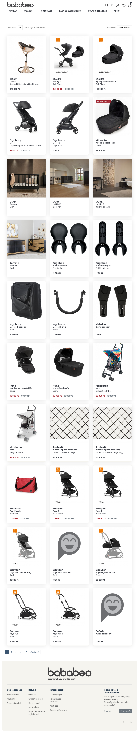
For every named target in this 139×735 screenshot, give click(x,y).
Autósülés (48, 11)
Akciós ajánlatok (14, 703)
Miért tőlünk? (34, 707)
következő (34, 652)
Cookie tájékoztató (58, 710)
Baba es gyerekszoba (71, 11)
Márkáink (11, 699)
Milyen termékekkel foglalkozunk (36, 713)
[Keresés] (107, 4)
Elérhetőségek (56, 695)
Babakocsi (30, 11)
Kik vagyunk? (33, 703)
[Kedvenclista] (124, 4)
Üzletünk (32, 695)
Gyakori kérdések (35, 699)
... (20, 652)
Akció (118, 11)
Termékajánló (13, 695)
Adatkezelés (55, 706)
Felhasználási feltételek (56, 700)
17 (26, 652)
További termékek (98, 11)
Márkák (14, 11)
